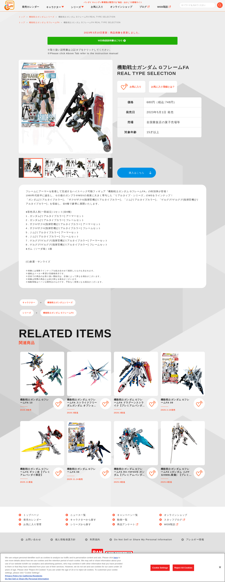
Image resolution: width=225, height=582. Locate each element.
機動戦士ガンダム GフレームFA (58, 313)
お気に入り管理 (32, 524)
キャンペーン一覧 (127, 515)
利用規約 (95, 539)
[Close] (220, 567)
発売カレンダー (32, 519)
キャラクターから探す (83, 519)
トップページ (31, 515)
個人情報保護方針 (65, 539)
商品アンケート (128, 524)
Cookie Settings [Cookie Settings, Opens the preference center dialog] (160, 568)
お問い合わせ (33, 539)
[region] (112, 567)
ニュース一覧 (78, 515)
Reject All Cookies (183, 568)
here (116, 557)
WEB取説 (171, 524)
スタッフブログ (175, 519)
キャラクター (28, 302)
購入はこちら (136, 172)
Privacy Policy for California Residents (23, 576)
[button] (21, 168)
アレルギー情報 (195, 539)
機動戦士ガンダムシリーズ (60, 302)
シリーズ (26, 313)
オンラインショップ (175, 515)
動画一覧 (122, 519)
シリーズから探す (80, 524)
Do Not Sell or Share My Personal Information (143, 539)
